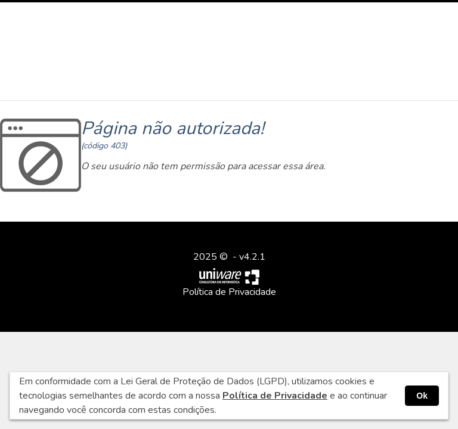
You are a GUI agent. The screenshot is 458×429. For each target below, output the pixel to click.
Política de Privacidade (229, 292)
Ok (422, 395)
